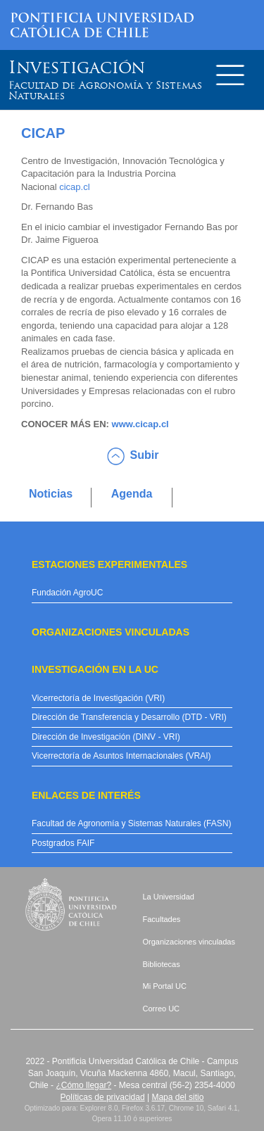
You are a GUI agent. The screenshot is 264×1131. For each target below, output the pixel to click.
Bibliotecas (161, 964)
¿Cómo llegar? (83, 1085)
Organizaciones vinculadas (189, 941)
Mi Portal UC (165, 986)
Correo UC (161, 1008)
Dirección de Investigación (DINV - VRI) (106, 737)
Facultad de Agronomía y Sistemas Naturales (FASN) (131, 823)
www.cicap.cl (140, 424)
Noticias (51, 494)
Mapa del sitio (177, 1097)
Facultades (162, 919)
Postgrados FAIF (63, 843)
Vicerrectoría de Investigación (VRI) (98, 698)
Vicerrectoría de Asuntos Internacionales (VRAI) (121, 756)
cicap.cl (74, 187)
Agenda (132, 494)
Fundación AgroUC (67, 593)
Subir (144, 455)
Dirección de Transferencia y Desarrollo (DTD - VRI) (129, 717)
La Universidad (168, 896)
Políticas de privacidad (103, 1097)
